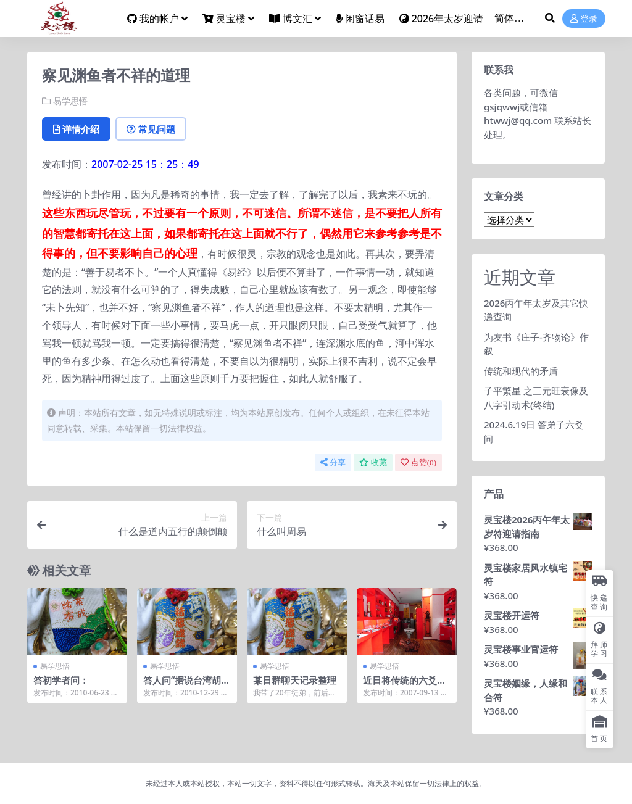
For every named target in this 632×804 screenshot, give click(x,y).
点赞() (418, 462)
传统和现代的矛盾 (521, 371)
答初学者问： (61, 680)
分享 (333, 462)
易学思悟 (70, 101)
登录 (583, 18)
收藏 (373, 462)
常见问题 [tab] (151, 129)
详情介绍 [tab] (76, 129)
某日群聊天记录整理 (294, 680)
